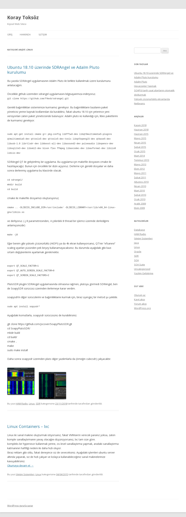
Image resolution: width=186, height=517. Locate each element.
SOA (136, 260)
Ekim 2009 (139, 208)
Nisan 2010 (140, 186)
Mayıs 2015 (140, 138)
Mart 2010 (139, 190)
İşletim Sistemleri (25, 470)
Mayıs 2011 (140, 173)
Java (136, 242)
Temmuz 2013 (141, 160)
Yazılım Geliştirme (143, 273)
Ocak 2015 (139, 151)
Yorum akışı (140, 303)
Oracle (137, 251)
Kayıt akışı (139, 299)
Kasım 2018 (140, 125)
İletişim (43, 34)
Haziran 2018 (141, 129)
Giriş (10, 34)
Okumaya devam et (20, 461)
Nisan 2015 (140, 142)
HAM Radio (22, 399)
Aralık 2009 (140, 203)
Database (139, 229)
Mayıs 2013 (140, 164)
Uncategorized (142, 269)
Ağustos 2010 (141, 181)
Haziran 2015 (141, 134)
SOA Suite (139, 264)
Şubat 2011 (140, 177)
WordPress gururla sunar (20, 501)
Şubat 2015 (140, 147)
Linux (32, 399)
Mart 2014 (139, 155)
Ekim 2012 (139, 168)
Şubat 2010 (140, 195)
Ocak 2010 (139, 199)
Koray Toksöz (23, 17)
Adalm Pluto (140, 81)
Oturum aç (139, 295)
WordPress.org (142, 308)
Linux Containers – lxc (28, 422)
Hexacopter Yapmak (145, 86)
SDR (38, 399)
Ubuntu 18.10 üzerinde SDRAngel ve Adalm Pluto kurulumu (53, 69)
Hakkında (25, 34)
